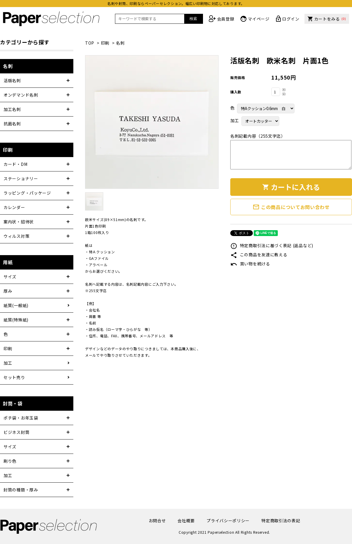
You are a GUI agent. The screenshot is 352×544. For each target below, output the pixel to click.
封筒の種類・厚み (21, 490)
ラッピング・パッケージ (27, 193)
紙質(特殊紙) (16, 320)
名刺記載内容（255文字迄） (257, 136)
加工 (8, 363)
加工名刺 (12, 109)
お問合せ (157, 520)
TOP (89, 43)
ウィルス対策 (16, 236)
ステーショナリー (21, 178)
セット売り (14, 377)
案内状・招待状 (19, 222)
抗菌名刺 (12, 124)
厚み (8, 291)
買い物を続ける (250, 264)
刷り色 (10, 461)
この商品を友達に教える (258, 254)
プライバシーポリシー (228, 520)
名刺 (120, 43)
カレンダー (14, 207)
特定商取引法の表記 (280, 520)
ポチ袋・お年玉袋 (21, 418)
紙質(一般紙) (16, 305)
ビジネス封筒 (16, 432)
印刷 (105, 43)
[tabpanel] (152, 122)
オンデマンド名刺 (21, 95)
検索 (193, 18)
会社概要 (186, 520)
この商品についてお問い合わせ (291, 206)
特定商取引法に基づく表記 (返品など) (271, 245)
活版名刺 (12, 80)
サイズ (10, 276)
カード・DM (15, 164)
